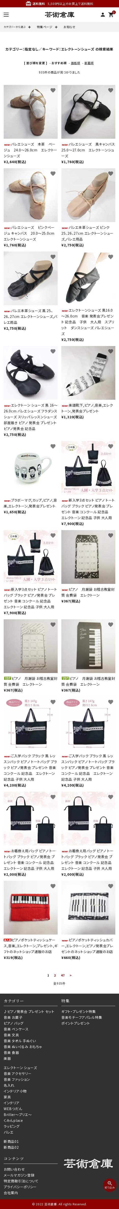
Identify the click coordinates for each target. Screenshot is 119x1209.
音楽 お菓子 (13, 1017)
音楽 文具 (11, 1034)
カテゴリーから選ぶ (15, 27)
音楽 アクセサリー (17, 1073)
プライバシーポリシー (20, 1186)
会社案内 (11, 1192)
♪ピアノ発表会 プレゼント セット (29, 1011)
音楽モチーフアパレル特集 (81, 1017)
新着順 (89, 63)
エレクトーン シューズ (20, 1067)
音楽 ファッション (17, 1079)
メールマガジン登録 (19, 1175)
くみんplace (13, 1120)
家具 (7, 1096)
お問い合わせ (14, 1169)
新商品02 (11, 1147)
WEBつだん (13, 1108)
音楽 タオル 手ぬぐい (20, 1040)
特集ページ (45, 27)
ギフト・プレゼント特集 (78, 1011)
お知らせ (70, 27)
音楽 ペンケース (16, 1029)
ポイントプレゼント (75, 1023)
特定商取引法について (21, 1180)
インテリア (12, 1102)
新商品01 (11, 1141)
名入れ (9, 1085)
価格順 (75, 63)
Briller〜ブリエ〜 (18, 1114)
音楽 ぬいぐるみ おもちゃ (23, 1046)
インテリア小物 (15, 1091)
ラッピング (12, 1126)
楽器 (7, 1058)
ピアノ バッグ (14, 1023)
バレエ (8, 1132)
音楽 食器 (11, 1052)
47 (63, 975)
